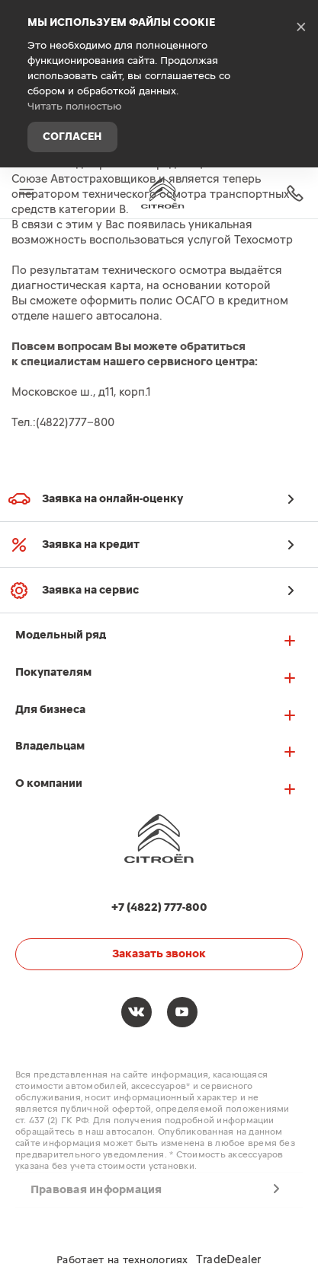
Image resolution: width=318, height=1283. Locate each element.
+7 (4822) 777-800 (295, 192)
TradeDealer (229, 1259)
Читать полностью (74, 106)
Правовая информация (96, 1189)
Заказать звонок (159, 954)
